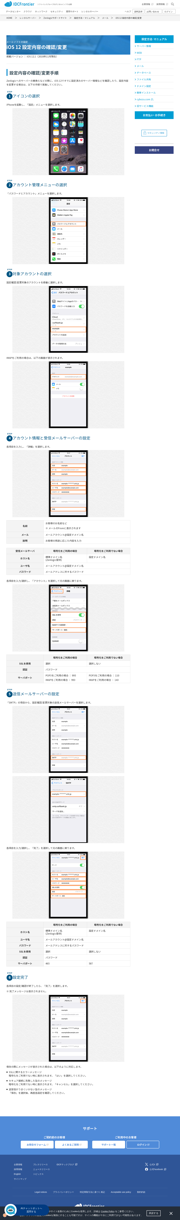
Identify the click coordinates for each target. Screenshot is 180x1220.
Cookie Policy (107, 1211)
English (17, 1174)
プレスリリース (40, 1164)
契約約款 (141, 1192)
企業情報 (18, 1164)
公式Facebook (158, 1169)
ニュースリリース (41, 1169)
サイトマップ (20, 1179)
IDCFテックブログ (67, 1164)
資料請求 (138, 11)
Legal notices (41, 1192)
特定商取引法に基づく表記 (92, 1192)
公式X (154, 1164)
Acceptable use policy (121, 1192)
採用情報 (18, 1169)
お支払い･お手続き (154, 115)
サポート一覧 (108, 1144)
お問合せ (154, 150)
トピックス (38, 1174)
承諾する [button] (153, 1213)
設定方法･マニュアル (154, 39)
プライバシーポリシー (63, 1192)
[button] (143, 1215)
